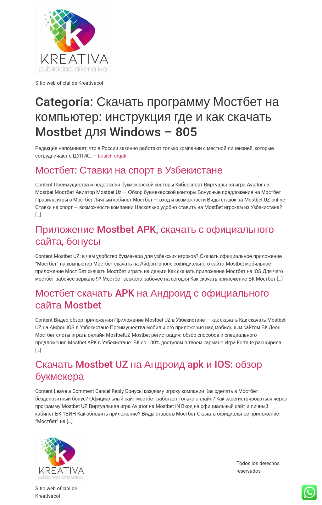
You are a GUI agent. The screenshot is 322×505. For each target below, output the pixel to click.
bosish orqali (112, 156)
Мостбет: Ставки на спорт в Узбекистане (129, 170)
